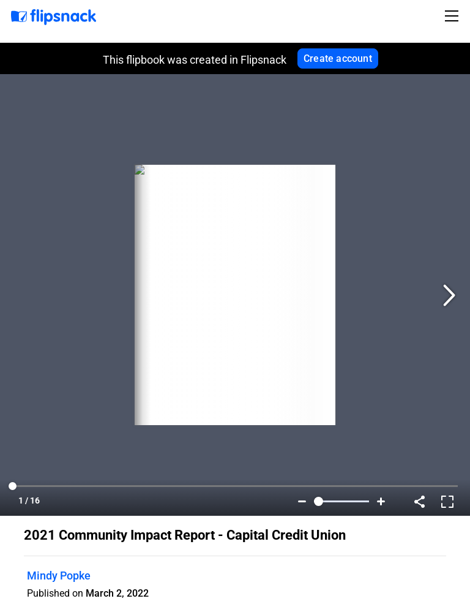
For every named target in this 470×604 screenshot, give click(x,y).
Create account (338, 58)
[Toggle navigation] (453, 16)
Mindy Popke (59, 575)
